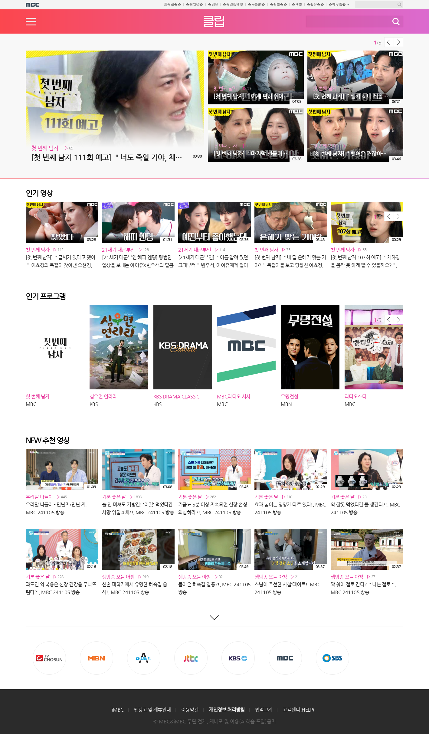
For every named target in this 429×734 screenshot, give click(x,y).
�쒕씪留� (194, 4)
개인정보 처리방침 (227, 710)
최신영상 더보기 (214, 618)
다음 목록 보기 (398, 42)
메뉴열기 (31, 21)
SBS (332, 658)
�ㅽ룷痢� (256, 4)
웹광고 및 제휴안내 (152, 710)
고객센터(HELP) (298, 710)
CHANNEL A (143, 658)
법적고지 (264, 710)
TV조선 (49, 658)
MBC (285, 658)
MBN (96, 658)
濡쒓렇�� (172, 4)
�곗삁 (297, 4)
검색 (396, 21)
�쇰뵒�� (278, 4)
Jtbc (191, 658)
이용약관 (190, 710)
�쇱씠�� (315, 4)
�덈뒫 (213, 4)
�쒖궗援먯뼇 (233, 4)
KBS (238, 658)
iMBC (118, 710)
